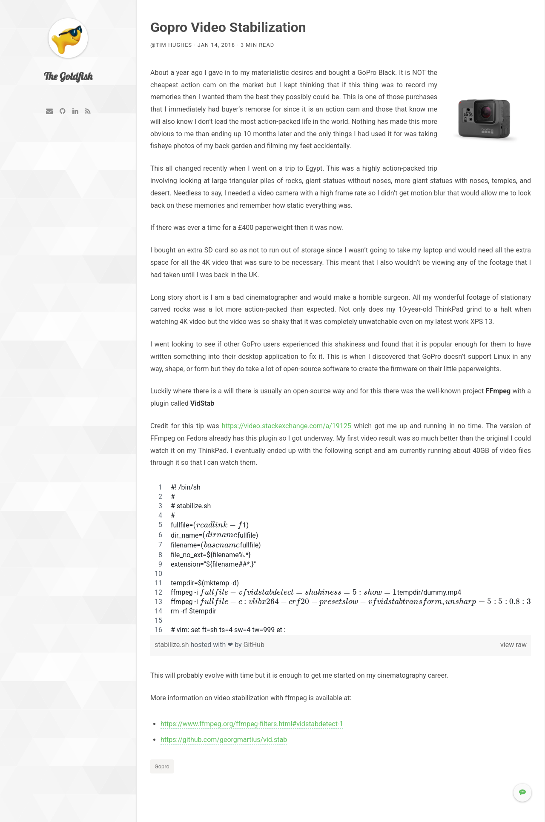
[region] (340, 559)
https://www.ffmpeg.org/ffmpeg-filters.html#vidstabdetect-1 (252, 724)
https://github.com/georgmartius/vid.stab (224, 740)
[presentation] (217, 525)
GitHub (254, 645)
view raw (513, 645)
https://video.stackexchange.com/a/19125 (286, 426)
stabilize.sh (172, 645)
